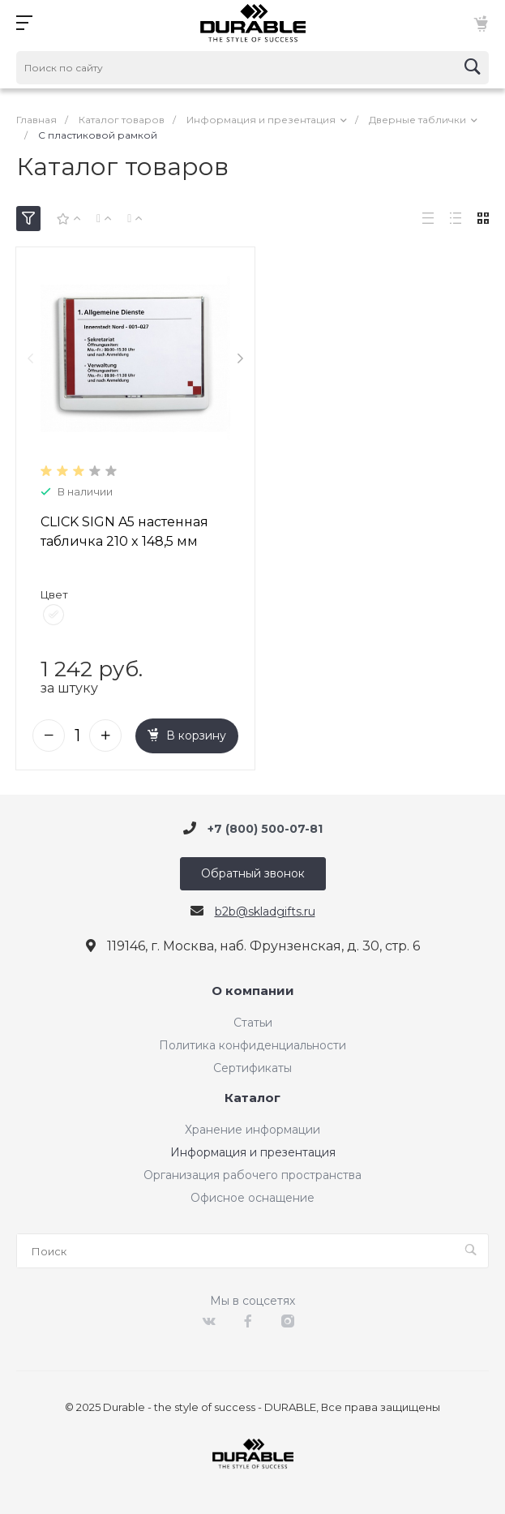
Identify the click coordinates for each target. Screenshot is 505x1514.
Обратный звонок (253, 870)
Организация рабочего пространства (252, 1171)
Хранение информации (252, 1126)
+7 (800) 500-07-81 (265, 824)
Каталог (252, 1095)
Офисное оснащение (252, 1194)
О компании (253, 988)
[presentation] (30, 357)
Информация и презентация (253, 1149)
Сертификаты (252, 1064)
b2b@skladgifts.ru (265, 908)
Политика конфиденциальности (252, 1042)
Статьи (252, 1019)
